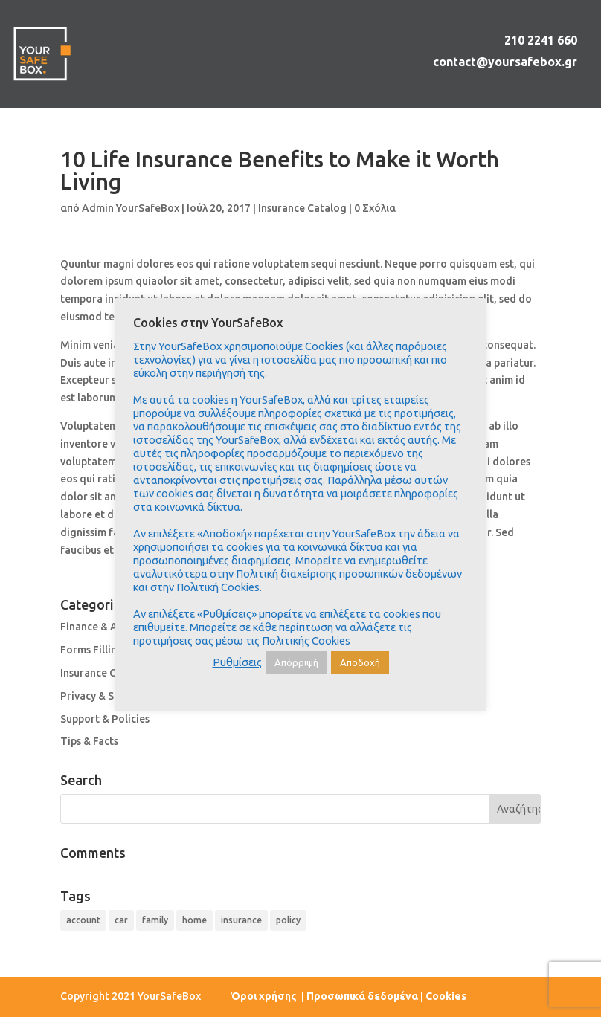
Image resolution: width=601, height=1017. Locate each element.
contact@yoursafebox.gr (505, 61)
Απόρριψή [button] (296, 662)
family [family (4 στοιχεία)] (155, 920)
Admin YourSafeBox (130, 208)
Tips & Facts (89, 741)
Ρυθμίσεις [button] (237, 662)
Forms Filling (91, 650)
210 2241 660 (540, 40)
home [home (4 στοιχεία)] (194, 920)
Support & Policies (105, 719)
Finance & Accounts (107, 627)
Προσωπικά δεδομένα (362, 996)
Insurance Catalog (302, 208)
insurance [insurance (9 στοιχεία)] (241, 920)
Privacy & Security (104, 696)
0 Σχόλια (375, 208)
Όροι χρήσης (265, 996)
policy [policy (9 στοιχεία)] (288, 920)
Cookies (445, 996)
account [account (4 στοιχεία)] (83, 920)
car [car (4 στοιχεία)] (121, 920)
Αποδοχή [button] (360, 662)
